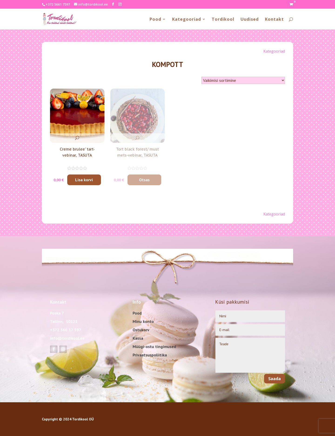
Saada (274, 378)
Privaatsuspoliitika (150, 355)
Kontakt (274, 19)
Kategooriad (186, 19)
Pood (155, 19)
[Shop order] (243, 80)
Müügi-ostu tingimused (154, 346)
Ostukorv (141, 329)
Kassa (138, 338)
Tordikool (223, 19)
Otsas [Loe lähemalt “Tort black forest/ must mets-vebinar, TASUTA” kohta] (144, 179)
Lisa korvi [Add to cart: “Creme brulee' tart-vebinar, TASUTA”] (84, 179)
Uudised (249, 19)
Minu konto (143, 321)
